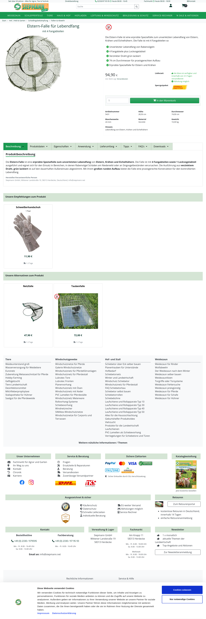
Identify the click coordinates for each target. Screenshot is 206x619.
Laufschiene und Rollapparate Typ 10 (124, 401)
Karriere (13, 475)
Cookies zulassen (182, 578)
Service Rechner (128, 512)
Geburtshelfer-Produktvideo (120, 418)
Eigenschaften (63, 146)
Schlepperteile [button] (34, 15)
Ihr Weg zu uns (17, 465)
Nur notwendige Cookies (182, 588)
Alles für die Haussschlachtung (121, 415)
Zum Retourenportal (184, 504)
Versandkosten (122, 79)
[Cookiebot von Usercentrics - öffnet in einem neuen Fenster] (18, 613)
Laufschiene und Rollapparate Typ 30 (124, 405)
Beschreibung (15, 146)
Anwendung (86, 146)
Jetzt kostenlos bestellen (186, 490)
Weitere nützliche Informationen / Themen (103, 442)
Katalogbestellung (186, 456)
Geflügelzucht (12, 381)
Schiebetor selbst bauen (118, 391)
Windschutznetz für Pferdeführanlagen (75, 370)
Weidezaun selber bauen (168, 374)
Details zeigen (161, 613)
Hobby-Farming (13, 377)
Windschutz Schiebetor (117, 381)
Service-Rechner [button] (162, 15)
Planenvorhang (63, 384)
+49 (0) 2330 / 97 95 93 (65, 541)
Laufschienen (112, 429)
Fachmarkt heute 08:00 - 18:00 (157, 1)
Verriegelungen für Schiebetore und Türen (127, 435)
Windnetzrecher (63, 408)
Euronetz (10, 370)
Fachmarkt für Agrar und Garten (26, 462)
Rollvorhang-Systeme (66, 401)
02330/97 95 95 (103, 1)
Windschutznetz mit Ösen (68, 388)
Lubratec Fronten (64, 381)
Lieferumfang (109, 146)
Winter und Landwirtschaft (119, 377)
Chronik (13, 472)
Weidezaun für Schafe (166, 394)
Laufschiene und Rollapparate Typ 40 (124, 408)
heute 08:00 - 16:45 (119, 1)
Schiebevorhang (63, 405)
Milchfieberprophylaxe (17, 391)
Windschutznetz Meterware (69, 398)
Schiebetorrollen (114, 394)
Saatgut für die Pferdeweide (20, 398)
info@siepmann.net (50, 554)
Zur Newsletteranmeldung (178, 552)
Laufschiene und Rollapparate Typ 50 (124, 411)
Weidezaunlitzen (164, 377)
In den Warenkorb (164, 100)
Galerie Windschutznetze (68, 367)
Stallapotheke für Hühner (18, 394)
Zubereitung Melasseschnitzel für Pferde (26, 374)
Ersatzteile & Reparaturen (72, 465)
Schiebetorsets (113, 374)
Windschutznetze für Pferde (70, 364)
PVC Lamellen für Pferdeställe (71, 394)
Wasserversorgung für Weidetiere (23, 367)
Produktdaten (39, 146)
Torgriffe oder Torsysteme (169, 381)
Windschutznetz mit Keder (69, 391)
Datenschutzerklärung (64, 602)
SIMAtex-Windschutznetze (69, 411)
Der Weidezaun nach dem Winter (172, 370)
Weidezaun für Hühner (167, 398)
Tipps (128, 146)
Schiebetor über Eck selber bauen (123, 364)
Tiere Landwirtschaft (16, 384)
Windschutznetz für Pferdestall (71, 374)
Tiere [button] (50, 15)
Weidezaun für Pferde (166, 391)
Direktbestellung (71, 1)
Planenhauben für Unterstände (121, 367)
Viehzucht (110, 422)
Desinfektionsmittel (15, 388)
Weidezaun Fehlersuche (167, 384)
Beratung (64, 468)
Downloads (162, 146)
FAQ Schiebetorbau (115, 388)
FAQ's (143, 146)
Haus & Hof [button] (64, 15)
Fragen (62, 462)
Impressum (43, 602)
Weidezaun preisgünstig (167, 388)
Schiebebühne (112, 398)
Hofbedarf (110, 370)
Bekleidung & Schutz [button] (135, 15)
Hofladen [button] (81, 15)
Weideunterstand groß (17, 364)
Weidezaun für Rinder (166, 364)
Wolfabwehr (161, 367)
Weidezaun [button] (14, 15)
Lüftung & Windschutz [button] (105, 15)
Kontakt (13, 468)
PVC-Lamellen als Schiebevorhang (123, 432)
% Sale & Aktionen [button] (188, 15)
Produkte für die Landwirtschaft (122, 425)
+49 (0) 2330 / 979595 (24, 541)
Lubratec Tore (62, 377)
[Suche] (105, 6)
